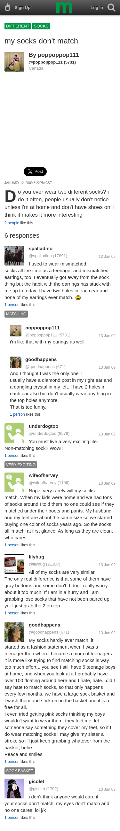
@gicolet (37, 788)
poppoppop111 (58, 55)
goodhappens (41, 359)
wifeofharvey (43, 475)
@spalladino (40, 255)
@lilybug (37, 564)
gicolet (36, 781)
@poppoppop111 (46, 62)
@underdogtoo (42, 433)
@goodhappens (40, 366)
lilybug (36, 556)
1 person (12, 305)
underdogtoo (43, 426)
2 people (11, 223)
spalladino (40, 248)
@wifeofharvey (42, 482)
